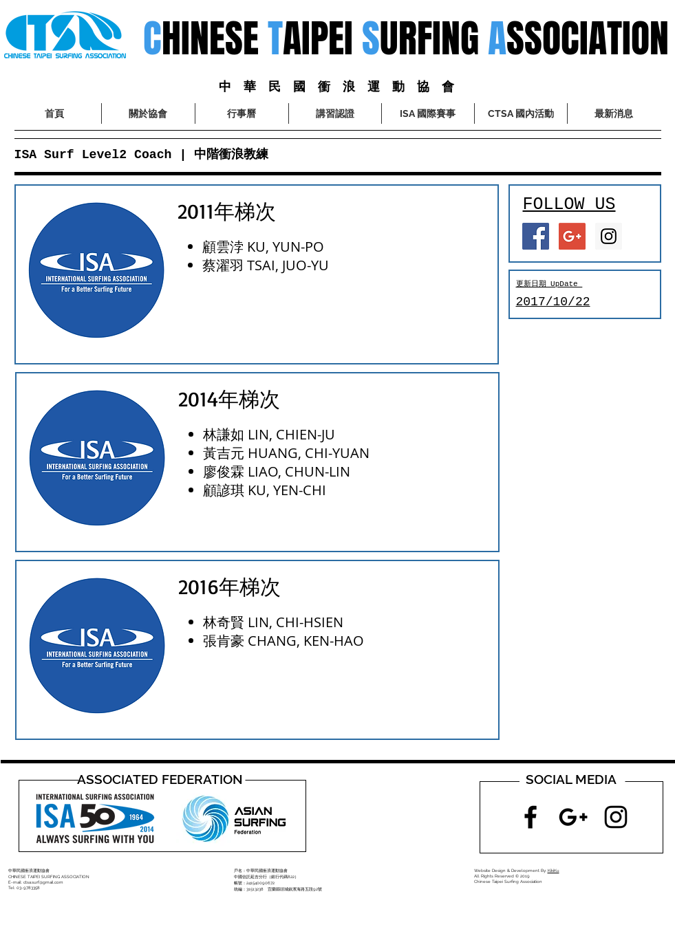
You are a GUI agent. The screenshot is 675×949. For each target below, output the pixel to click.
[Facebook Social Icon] (535, 236)
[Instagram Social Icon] (608, 236)
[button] (428, 113)
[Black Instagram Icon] (616, 817)
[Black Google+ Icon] (573, 817)
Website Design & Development (506, 870)
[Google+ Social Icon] (572, 236)
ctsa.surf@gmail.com (43, 882)
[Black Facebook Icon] (530, 817)
